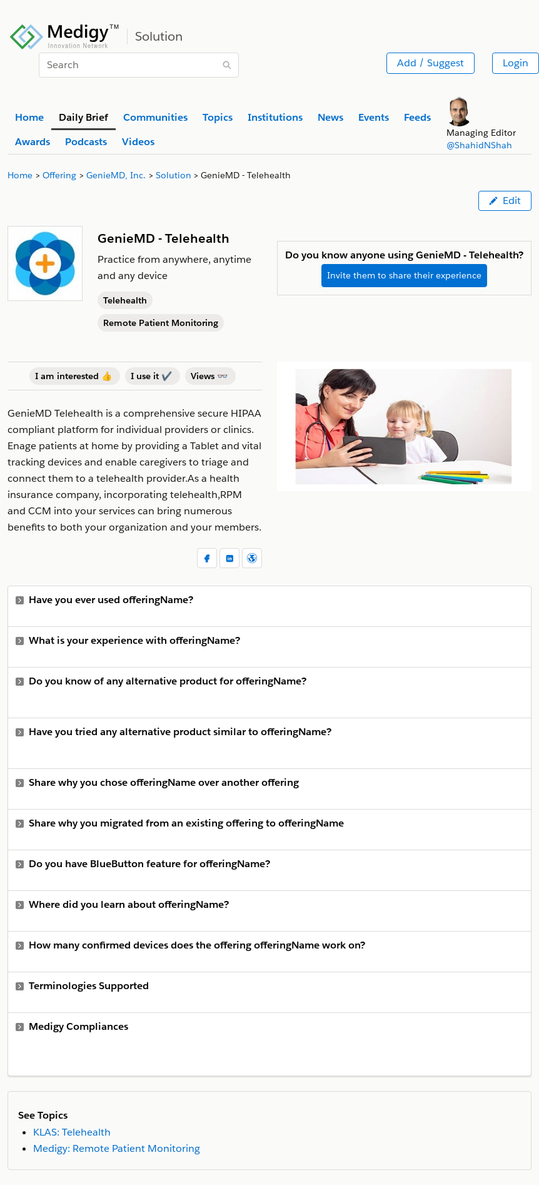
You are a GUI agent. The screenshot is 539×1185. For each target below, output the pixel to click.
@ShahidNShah (479, 145)
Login (515, 62)
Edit (505, 200)
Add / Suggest (430, 62)
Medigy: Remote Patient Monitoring (116, 1148)
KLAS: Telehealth (72, 1132)
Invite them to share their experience (404, 275)
